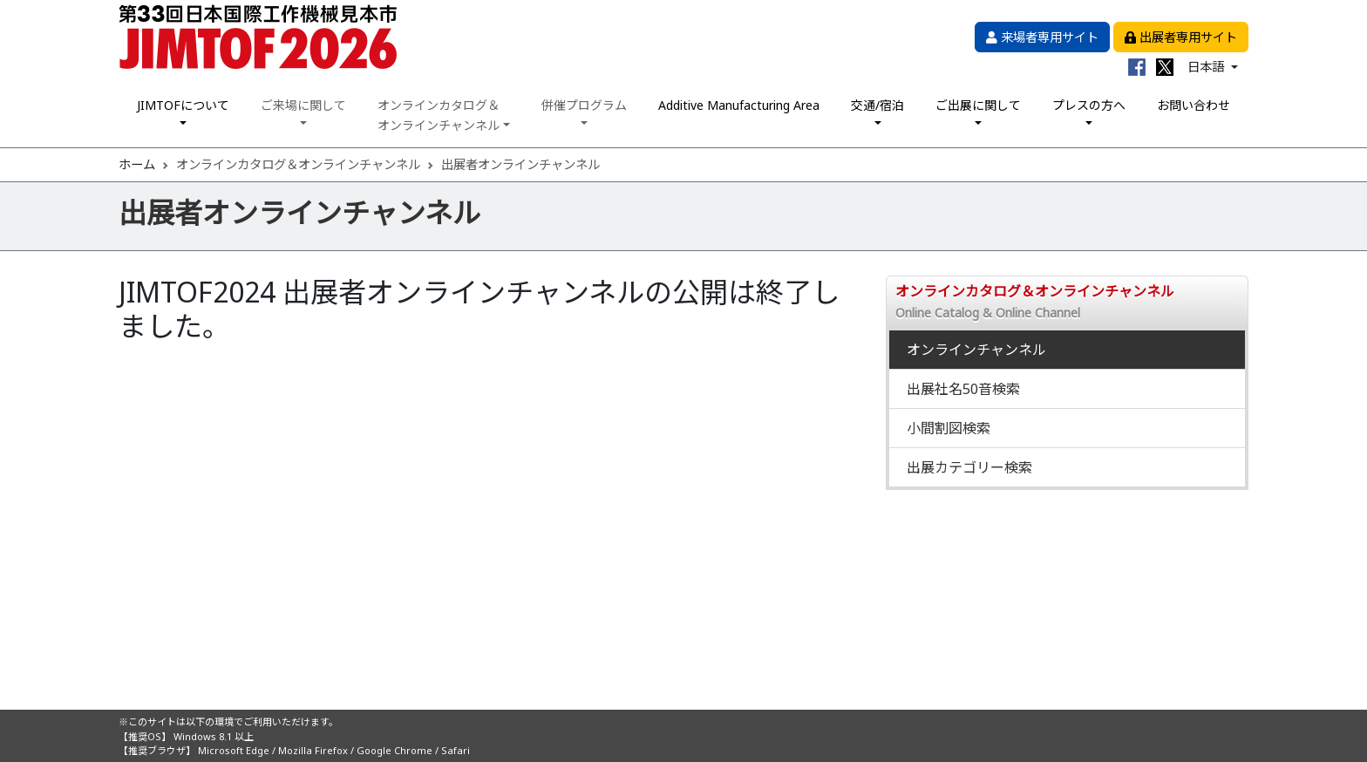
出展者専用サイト (1181, 37)
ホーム (137, 164)
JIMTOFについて (183, 105)
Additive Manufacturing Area (739, 105)
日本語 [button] (1207, 66)
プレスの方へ (1089, 105)
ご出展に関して (978, 105)
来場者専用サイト (1042, 37)
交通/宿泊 (877, 105)
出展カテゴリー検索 (969, 467)
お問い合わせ (1193, 105)
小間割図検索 (948, 428)
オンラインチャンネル (976, 349)
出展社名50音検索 (963, 388)
